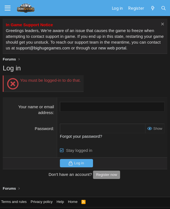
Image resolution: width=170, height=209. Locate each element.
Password (44, 128)
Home (73, 202)
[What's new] (152, 8)
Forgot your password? (81, 136)
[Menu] (7, 8)
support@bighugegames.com (43, 48)
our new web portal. (109, 48)
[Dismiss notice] (162, 25)
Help (60, 202)
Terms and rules (13, 202)
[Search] (163, 8)
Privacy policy (41, 202)
